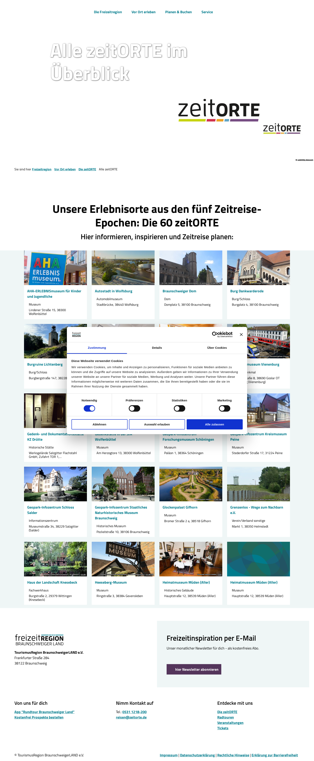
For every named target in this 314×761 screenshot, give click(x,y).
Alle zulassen (214, 424)
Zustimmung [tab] (97, 347)
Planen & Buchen (178, 11)
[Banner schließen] (241, 334)
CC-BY (83, 574)
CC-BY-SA (217, 499)
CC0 (84, 283)
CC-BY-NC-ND (216, 283)
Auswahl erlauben (157, 424)
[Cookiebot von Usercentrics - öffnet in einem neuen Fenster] (214, 335)
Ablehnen (99, 424)
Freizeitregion (41, 169)
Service (207, 11)
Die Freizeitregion (108, 11)
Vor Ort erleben (144, 11)
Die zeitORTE (87, 169)
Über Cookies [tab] (217, 347)
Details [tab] (157, 347)
